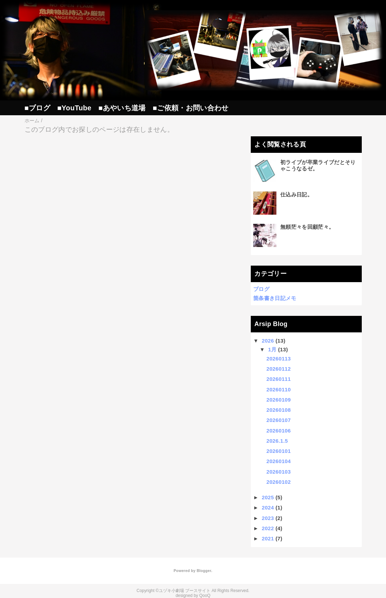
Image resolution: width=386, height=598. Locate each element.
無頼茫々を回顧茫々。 (307, 227)
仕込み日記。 (296, 194)
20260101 (279, 451)
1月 (272, 349)
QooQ (204, 595)
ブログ (261, 289)
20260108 (279, 410)
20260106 (279, 431)
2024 (268, 508)
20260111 (279, 379)
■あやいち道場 (121, 108)
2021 (268, 538)
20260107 (279, 420)
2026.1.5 (277, 441)
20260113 (279, 359)
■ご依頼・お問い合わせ (191, 108)
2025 (268, 497)
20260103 (279, 472)
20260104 (279, 461)
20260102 (279, 482)
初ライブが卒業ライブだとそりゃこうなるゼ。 (318, 165)
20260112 (279, 369)
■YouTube (74, 108)
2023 (268, 518)
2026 (268, 341)
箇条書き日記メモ (274, 298)
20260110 (279, 389)
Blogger (204, 570)
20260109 (279, 400)
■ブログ (37, 108)
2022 (268, 528)
